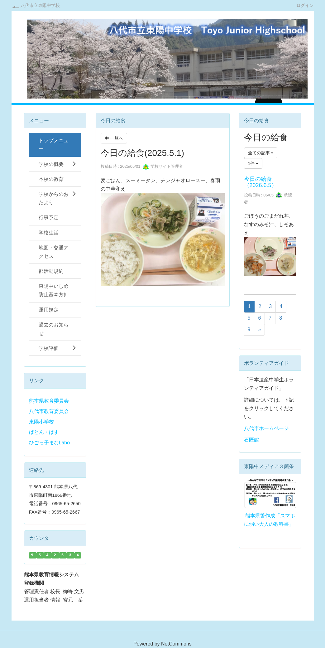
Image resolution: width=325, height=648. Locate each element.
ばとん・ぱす (44, 432)
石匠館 (251, 439)
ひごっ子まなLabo (49, 442)
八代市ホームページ (266, 428)
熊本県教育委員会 (49, 401)
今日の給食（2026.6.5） (260, 182)
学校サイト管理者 (163, 166)
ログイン (305, 5)
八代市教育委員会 (49, 411)
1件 (253, 163)
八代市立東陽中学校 (40, 5)
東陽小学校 (41, 421)
